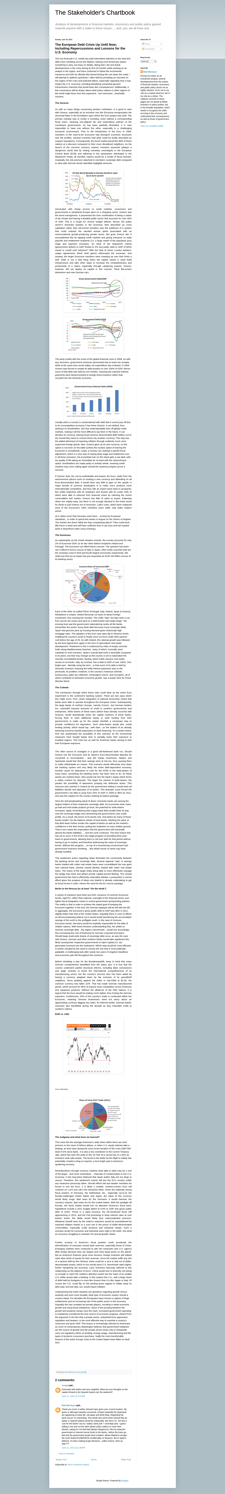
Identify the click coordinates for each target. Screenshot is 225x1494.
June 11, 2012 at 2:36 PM (73, 1448)
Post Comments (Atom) (78, 1464)
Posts (146, 44)
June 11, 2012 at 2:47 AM (73, 1396)
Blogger (124, 1480)
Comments (148, 49)
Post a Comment (66, 1453)
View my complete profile (152, 126)
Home (94, 1459)
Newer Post (61, 1459)
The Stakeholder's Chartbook (95, 12)
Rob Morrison (68, 1405)
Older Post (126, 1459)
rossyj (65, 1385)
